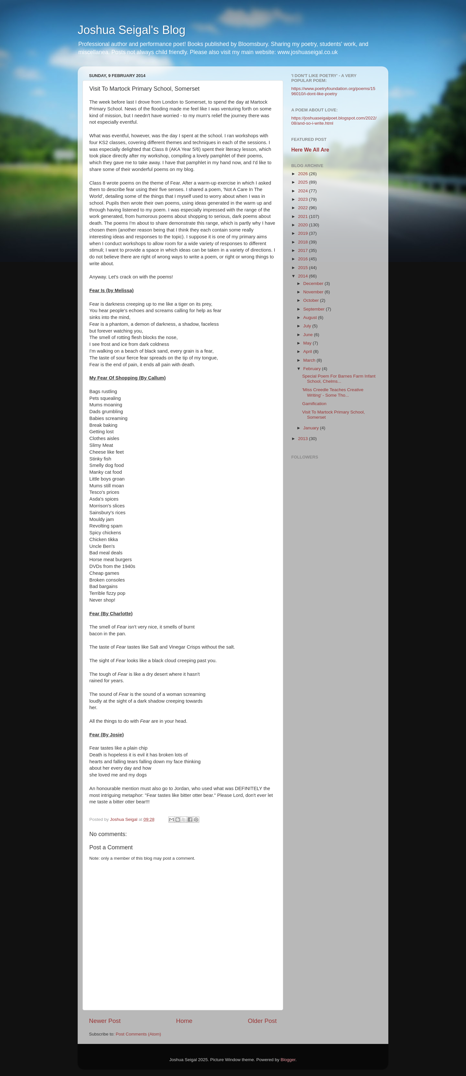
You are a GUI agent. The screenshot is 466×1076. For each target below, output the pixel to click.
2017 (303, 250)
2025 (303, 182)
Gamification (314, 403)
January (311, 427)
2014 (303, 276)
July (307, 325)
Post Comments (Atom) (138, 1034)
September (314, 309)
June (308, 334)
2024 (303, 190)
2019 (303, 233)
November (314, 291)
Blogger (288, 1059)
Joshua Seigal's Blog (131, 30)
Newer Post (105, 1020)
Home (184, 1020)
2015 (303, 267)
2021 (303, 216)
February (312, 368)
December (314, 283)
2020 (303, 224)
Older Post (262, 1020)
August (310, 317)
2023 (303, 199)
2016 (303, 258)
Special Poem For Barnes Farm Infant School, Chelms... (339, 379)
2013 (303, 438)
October (311, 300)
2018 (303, 242)
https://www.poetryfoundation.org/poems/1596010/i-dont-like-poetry (333, 91)
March (309, 360)
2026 (303, 173)
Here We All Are (310, 150)
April (308, 351)
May (308, 343)
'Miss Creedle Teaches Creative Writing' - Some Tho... (332, 392)
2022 (303, 207)
